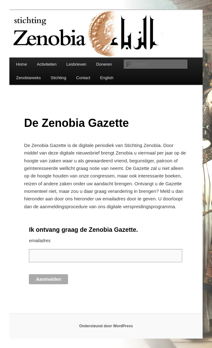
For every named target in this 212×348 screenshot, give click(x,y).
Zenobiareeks (28, 77)
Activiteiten (46, 64)
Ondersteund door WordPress (106, 326)
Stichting (58, 77)
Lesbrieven (76, 64)
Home (21, 64)
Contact (83, 77)
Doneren (104, 64)
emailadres (39, 240)
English (107, 77)
